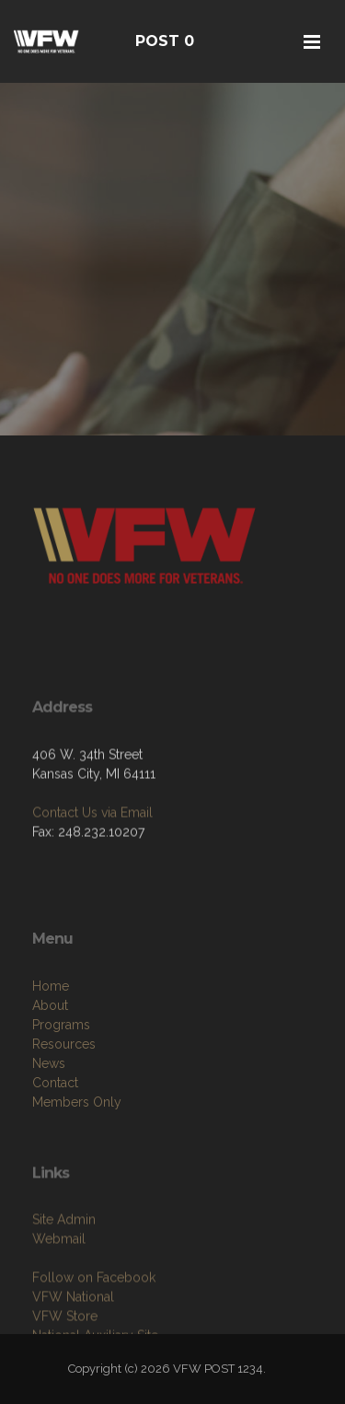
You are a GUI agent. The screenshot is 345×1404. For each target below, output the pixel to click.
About (50, 1053)
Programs (61, 1072)
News (48, 1111)
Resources (64, 1092)
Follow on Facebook (93, 1321)
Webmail (59, 1282)
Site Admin (64, 1263)
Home (50, 1034)
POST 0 (164, 41)
